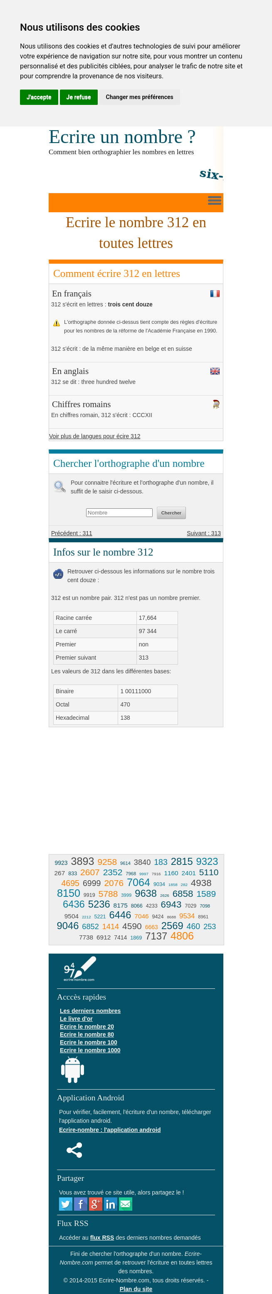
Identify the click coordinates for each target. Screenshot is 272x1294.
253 (209, 927)
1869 (136, 938)
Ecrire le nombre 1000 (90, 1050)
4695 (70, 883)
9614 (125, 863)
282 (184, 884)
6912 (103, 937)
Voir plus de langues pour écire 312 (94, 436)
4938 (201, 883)
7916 (156, 874)
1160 (171, 872)
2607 (90, 872)
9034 (159, 884)
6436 (74, 904)
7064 (138, 882)
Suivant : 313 (204, 533)
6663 (151, 927)
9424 (158, 917)
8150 (68, 893)
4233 (152, 906)
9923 (60, 862)
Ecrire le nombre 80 (87, 1034)
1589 (206, 893)
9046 (68, 925)
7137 (156, 936)
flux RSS (102, 1237)
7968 (131, 873)
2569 (172, 925)
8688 (171, 917)
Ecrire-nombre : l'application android (110, 1129)
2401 (189, 872)
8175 (121, 905)
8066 (137, 906)
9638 (146, 893)
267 (59, 872)
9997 (143, 874)
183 (161, 862)
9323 (207, 861)
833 (72, 873)
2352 (113, 872)
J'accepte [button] (39, 97)
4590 (132, 926)
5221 (100, 917)
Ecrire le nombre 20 (87, 1026)
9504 (71, 916)
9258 (107, 862)
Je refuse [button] (79, 97)
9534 (187, 916)
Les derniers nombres (90, 1011)
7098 (205, 905)
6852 (90, 927)
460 (193, 926)
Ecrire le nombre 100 (88, 1042)
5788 (108, 893)
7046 (141, 916)
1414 (110, 927)
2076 (114, 883)
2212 (86, 917)
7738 (86, 937)
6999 (92, 883)
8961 (203, 916)
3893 (82, 861)
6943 (171, 904)
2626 (164, 895)
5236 (99, 904)
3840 (142, 862)
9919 (89, 895)
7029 (190, 906)
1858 (173, 884)
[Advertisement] (118, 794)
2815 (182, 861)
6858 (183, 894)
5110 (209, 872)
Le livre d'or (76, 1018)
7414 (120, 937)
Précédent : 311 (71, 533)
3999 (126, 895)
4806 (182, 936)
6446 (120, 914)
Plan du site (136, 1289)
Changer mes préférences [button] (139, 97)
